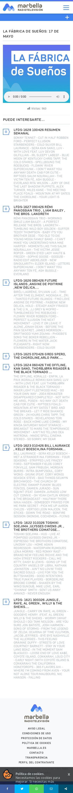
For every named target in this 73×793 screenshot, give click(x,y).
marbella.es (36, 748)
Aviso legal (36, 728)
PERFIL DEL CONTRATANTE (36, 762)
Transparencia (36, 757)
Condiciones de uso (36, 733)
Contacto (36, 752)
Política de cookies (36, 743)
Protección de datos (36, 738)
